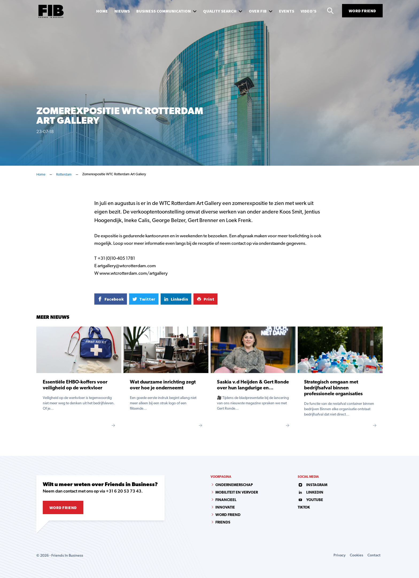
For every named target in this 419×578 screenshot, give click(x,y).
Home (40, 174)
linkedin (310, 493)
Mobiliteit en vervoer (236, 493)
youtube (310, 500)
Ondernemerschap (234, 485)
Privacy (339, 555)
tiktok (304, 508)
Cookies (356, 555)
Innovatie (225, 508)
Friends (222, 523)
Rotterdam (64, 174)
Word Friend (362, 10)
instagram (312, 485)
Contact (374, 555)
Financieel (225, 500)
